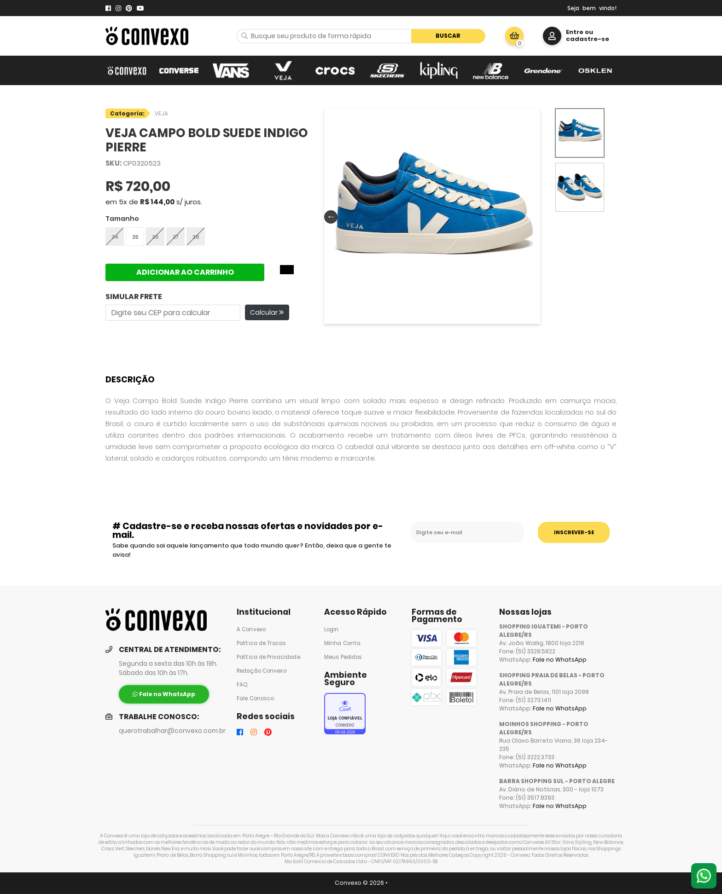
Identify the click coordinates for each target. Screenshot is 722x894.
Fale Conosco (255, 698)
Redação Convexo (261, 671)
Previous (328, 216)
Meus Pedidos (343, 657)
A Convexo (251, 629)
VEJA (161, 113)
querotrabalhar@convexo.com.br (172, 731)
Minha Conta (342, 643)
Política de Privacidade (268, 657)
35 (135, 237)
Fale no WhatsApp (560, 659)
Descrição (130, 379)
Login (331, 629)
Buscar (448, 36)
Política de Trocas (261, 643)
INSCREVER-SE (574, 532)
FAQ (242, 684)
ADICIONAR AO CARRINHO (185, 272)
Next (531, 216)
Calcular (267, 312)
